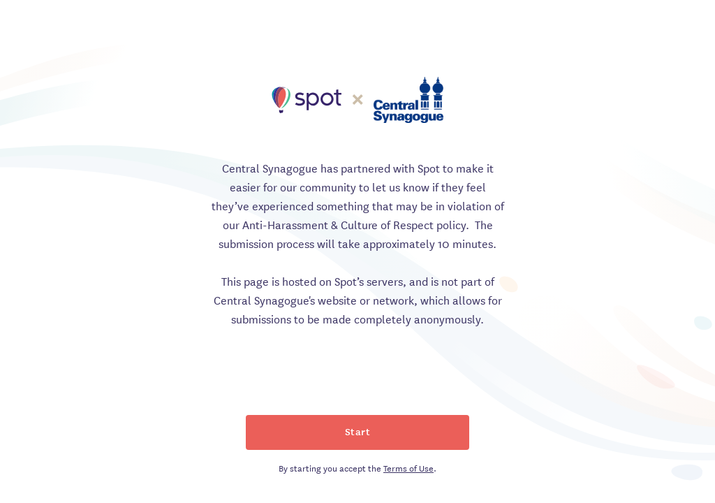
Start (358, 431)
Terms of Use (408, 467)
